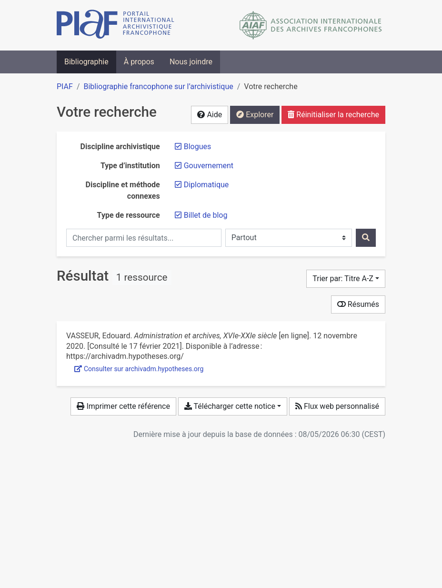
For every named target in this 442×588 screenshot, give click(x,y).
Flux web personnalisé (337, 406)
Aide (209, 114)
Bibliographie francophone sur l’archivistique (158, 86)
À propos (139, 61)
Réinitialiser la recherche (333, 114)
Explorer (254, 114)
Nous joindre (191, 61)
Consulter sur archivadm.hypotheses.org (138, 369)
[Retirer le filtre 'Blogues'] (197, 146)
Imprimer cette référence (123, 406)
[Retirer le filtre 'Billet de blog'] (206, 215)
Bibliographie (86, 61)
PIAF (65, 86)
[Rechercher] (366, 238)
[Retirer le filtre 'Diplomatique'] (206, 184)
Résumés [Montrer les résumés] (358, 304)
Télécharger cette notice (229, 406)
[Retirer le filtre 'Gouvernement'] (208, 165)
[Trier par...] (345, 279)
